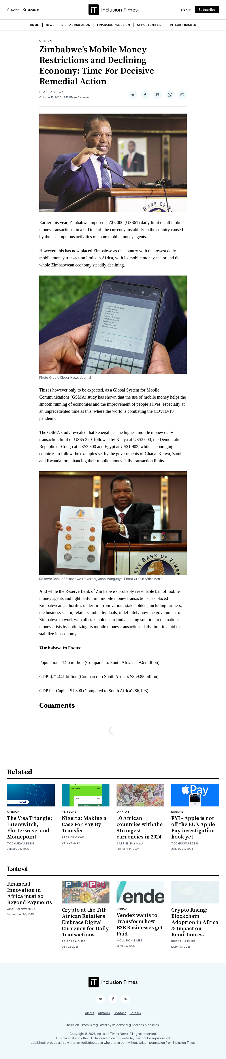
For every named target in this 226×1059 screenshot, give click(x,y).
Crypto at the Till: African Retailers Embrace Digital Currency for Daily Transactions (85, 922)
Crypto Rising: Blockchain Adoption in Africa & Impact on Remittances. (194, 922)
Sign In (186, 9)
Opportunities (149, 25)
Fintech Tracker (182, 25)
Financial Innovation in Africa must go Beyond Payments (29, 893)
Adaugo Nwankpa (21, 909)
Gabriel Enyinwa (130, 843)
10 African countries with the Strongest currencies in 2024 (140, 827)
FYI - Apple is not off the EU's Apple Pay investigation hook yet (193, 827)
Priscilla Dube (74, 941)
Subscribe (207, 9)
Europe (177, 811)
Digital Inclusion (75, 25)
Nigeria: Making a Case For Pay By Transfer (84, 824)
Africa (122, 908)
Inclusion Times (130, 940)
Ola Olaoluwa (51, 92)
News (50, 25)
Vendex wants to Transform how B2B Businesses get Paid (140, 924)
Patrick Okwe (73, 837)
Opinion (45, 40)
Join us (135, 1013)
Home (34, 25)
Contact (120, 1013)
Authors (104, 1013)
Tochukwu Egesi (20, 843)
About (89, 1013)
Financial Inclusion (113, 25)
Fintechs (69, 811)
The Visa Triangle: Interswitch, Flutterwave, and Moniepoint (29, 827)
